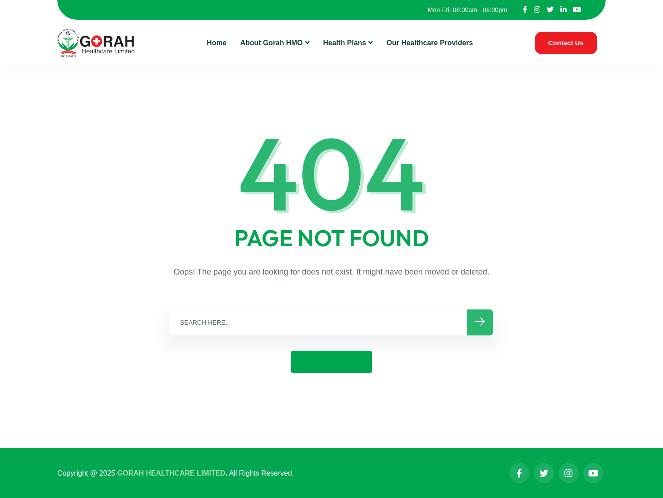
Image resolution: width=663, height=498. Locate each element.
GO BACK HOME (331, 361)
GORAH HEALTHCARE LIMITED (171, 473)
